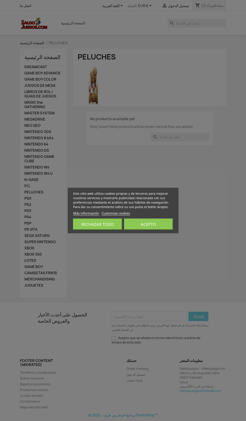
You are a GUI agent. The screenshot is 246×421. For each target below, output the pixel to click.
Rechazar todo (97, 224)
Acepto (148, 224)
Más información (86, 213)
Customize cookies (116, 213)
